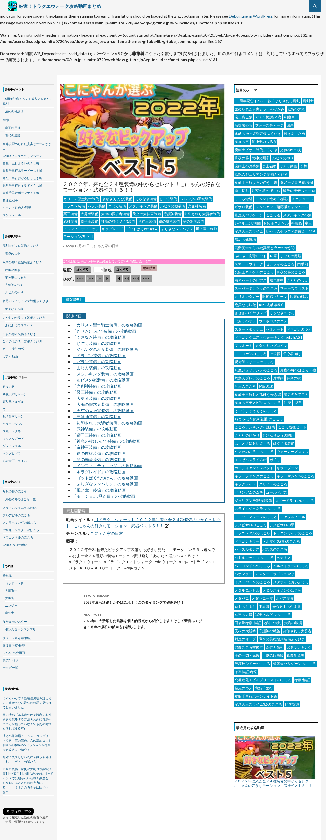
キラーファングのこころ (254, 474)
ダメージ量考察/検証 (297, 181)
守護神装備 (173, 212)
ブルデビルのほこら (16, 514)
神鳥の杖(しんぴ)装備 (118, 220)
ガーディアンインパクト (254, 466)
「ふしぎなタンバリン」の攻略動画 (105, 482)
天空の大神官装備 (146, 212)
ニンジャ (11, 604)
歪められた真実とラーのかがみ (259, 107)
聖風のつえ (243, 686)
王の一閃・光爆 (247, 654)
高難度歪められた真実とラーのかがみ (265, 246)
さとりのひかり (247, 433)
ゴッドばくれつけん (142, 227)
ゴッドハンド (14, 582)
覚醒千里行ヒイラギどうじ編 (22, 184)
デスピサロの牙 (281, 523)
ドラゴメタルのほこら (252, 531)
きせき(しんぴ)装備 (117, 197)
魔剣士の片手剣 (247, 164)
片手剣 (278, 376)
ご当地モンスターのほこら (21, 528)
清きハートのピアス (251, 279)
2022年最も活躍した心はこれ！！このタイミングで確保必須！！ (143, 597)
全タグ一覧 (10, 666)
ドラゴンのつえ (299, 327)
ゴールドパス (276, 491)
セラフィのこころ (280, 262)
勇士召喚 (269, 164)
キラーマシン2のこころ (295, 474)
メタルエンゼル (247, 588)
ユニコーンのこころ (251, 352)
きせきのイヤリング (251, 311)
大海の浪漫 (293, 621)
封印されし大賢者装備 (202, 212)
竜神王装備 (147, 220)
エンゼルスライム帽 (251, 458)
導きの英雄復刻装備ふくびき (282, 637)
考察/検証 (302, 678)
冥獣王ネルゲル (276, 221)
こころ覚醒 (243, 197)
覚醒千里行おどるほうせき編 (258, 393)
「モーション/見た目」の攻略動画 (104, 494)
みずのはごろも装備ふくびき (22, 340)
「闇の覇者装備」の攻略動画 (99, 457)
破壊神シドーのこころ (252, 662)
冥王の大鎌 (243, 613)
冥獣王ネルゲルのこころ (254, 270)
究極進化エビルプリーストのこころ (263, 678)
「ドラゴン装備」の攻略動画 (99, 353)
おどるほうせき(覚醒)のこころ (259, 417)
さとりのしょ (297, 279)
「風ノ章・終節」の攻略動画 (99, 488)
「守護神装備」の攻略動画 (97, 415)
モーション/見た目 (78, 235)
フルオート (243, 344)
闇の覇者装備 (193, 220)
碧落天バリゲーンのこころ (294, 662)
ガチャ (274, 458)
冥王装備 (70, 212)
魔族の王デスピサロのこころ (258, 401)
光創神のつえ (291, 148)
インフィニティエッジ (81, 227)
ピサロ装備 (243, 205)
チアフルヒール (292, 515)
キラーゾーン (287, 466)
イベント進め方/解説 (272, 197)
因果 (290, 124)
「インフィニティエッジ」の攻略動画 (107, 464)
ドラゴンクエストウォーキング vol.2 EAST (269, 336)
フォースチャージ (269, 124)
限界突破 (292, 703)
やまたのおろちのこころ (254, 450)
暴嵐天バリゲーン (249, 213)
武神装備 (70, 220)
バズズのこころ (274, 548)
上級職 (274, 352)
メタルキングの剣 (297, 213)
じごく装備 (168, 197)
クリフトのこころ (273, 482)
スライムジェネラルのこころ (258, 507)
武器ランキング (299, 646)
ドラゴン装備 (74, 204)
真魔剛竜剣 (295, 654)
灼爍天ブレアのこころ (252, 376)
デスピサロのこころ (251, 523)
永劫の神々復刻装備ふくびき (258, 132)
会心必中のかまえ (286, 605)
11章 (287, 401)
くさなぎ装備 (146, 197)
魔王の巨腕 (12, 126)
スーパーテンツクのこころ (256, 287)
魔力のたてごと (296, 393)
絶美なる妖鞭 (245, 303)
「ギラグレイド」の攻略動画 (99, 470)
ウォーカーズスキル (293, 450)
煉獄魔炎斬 (243, 124)
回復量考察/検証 (248, 621)
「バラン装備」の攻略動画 (97, 360)
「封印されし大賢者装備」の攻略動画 (107, 421)
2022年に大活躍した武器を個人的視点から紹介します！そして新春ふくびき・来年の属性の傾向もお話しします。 (143, 618)
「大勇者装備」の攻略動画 (97, 396)
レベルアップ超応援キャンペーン (282, 205)
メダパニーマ (262, 597)
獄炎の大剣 (296, 107)
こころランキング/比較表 (255, 425)
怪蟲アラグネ (12, 429)
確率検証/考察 (246, 670)
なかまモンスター (15, 620)
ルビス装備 (285, 597)
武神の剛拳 (260, 156)
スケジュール (302, 197)
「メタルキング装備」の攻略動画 (103, 372)
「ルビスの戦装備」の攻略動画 (101, 378)
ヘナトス (284, 556)
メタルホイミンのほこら (282, 588)
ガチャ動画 (288, 164)
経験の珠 (266, 385)
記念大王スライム (249, 230)
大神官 (9, 596)
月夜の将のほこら (266, 189)
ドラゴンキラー (247, 539)
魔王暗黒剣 (243, 115)
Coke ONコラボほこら (18, 543)
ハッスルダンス (247, 548)
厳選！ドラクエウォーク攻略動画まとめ (60, 6)
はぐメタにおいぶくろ (252, 442)
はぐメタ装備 (283, 442)
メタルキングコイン (271, 344)
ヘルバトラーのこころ (291, 564)
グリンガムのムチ (249, 491)
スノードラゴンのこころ (294, 499)
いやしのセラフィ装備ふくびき (291, 230)
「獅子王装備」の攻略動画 (97, 433)
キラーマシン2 (13, 422)
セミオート (275, 327)
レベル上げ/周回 (248, 221)
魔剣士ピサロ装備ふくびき (256, 148)
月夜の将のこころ (291, 270)
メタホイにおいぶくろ (291, 580)
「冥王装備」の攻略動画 (95, 390)
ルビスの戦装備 (172, 204)
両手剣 (302, 262)
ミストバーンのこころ (252, 580)
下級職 (264, 605)
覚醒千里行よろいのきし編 (256, 181)
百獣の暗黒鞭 (273, 654)
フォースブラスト (294, 287)
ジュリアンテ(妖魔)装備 (253, 499)
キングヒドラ (12, 452)
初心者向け (292, 352)
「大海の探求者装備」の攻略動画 (103, 402)
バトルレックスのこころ (254, 556)
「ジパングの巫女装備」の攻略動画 (105, 347)
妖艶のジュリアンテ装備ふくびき (261, 172)
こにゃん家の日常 (106, 531)
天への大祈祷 (245, 629)
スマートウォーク (249, 262)
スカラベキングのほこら (19, 521)
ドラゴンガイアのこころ (292, 531)
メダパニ (242, 597)
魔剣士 (308, 99)
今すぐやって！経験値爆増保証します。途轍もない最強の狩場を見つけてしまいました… (27, 701)
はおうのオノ (245, 319)
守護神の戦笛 (269, 629)
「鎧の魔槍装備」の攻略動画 (99, 451)
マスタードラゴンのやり (274, 572)
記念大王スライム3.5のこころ (258, 703)
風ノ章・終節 (206, 227)
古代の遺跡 (12, 134)
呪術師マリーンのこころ (254, 360)
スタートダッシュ (249, 327)
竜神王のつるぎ (264, 140)
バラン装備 (96, 204)
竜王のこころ (245, 385)
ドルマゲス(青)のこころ (281, 539)
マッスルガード (13, 437)
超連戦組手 (10, 199)
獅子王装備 (89, 220)
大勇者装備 (89, 212)
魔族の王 (242, 140)
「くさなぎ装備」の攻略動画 (99, 335)
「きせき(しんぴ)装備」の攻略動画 (104, 329)
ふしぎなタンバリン (177, 227)
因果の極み (299, 295)
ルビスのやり (283, 156)
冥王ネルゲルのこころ (273, 613)
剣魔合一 (291, 115)
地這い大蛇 (272, 621)
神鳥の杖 (294, 376)
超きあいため (294, 132)
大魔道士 (11, 589)
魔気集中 (276, 279)
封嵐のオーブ (245, 637)
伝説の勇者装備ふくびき (19, 332)
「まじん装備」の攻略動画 (97, 366)
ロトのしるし (245, 605)
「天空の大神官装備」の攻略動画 (103, 408)
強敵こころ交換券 (249, 646)
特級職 (296, 221)
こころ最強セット (292, 425)
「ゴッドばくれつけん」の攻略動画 (105, 476)
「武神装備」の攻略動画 (95, 427)
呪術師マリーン (274, 295)
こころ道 (273, 213)
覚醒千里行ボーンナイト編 (256, 694)
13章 (273, 254)
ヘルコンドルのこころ (252, 564)
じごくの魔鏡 (290, 254)
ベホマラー (243, 572)
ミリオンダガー (247, 295)
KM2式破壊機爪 (271, 303)
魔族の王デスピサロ (299, 189)
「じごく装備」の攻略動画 (97, 341)
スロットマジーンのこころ (256, 515)
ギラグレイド (112, 227)
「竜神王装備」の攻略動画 (97, 445)
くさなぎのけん (281, 311)
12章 (298, 401)
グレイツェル (12, 444)
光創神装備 (197, 204)
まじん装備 (117, 204)
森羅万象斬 (275, 646)
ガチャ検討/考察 (268, 115)
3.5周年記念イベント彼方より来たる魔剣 (267, 99)
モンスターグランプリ (20, 628)
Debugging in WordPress (251, 15)
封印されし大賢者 (297, 629)
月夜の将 (242, 156)
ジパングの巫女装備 (196, 197)
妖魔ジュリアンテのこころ (256, 368)
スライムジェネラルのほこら (22, 506)
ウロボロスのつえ (273, 319)
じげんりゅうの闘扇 (278, 433)
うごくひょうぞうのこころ (256, 409)
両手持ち (242, 189)
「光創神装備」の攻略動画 (97, 384)
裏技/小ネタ (11, 659)
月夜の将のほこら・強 (298, 368)
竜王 (308, 221)
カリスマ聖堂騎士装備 (81, 197)
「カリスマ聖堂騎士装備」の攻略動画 (107, 323)
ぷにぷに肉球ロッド (251, 254)
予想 (303, 164)
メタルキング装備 (143, 204)
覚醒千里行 (264, 686)
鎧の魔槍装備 (169, 220)
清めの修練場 (245, 238)
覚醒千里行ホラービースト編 (22, 169)
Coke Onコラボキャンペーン (22, 154)
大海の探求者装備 (115, 212)
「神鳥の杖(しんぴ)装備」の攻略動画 (106, 439)
